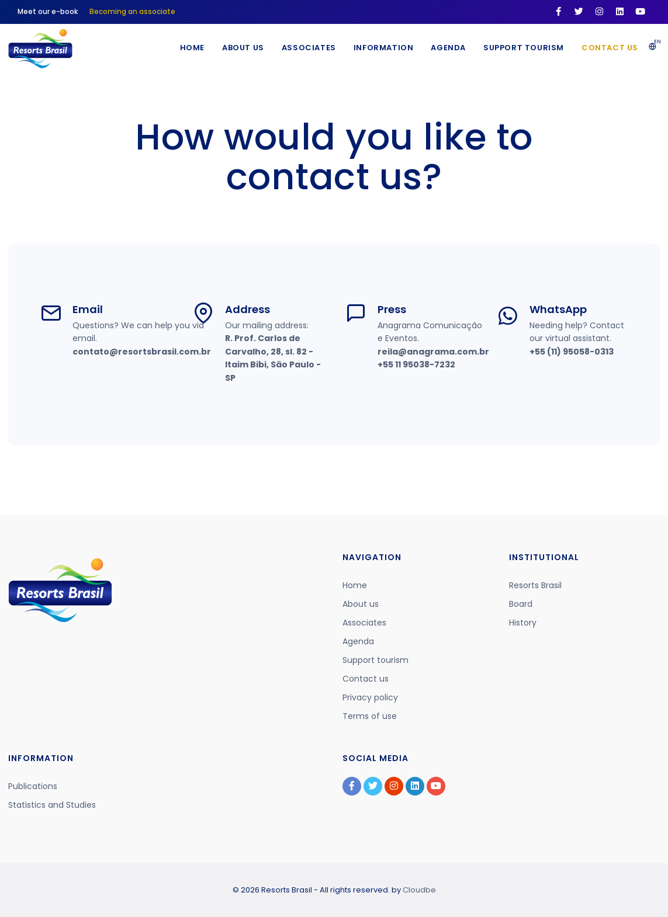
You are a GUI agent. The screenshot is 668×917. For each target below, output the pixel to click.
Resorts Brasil (535, 585)
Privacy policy (370, 697)
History (523, 622)
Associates (309, 47)
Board (520, 604)
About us (360, 604)
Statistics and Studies (52, 805)
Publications (32, 786)
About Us (243, 47)
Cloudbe (419, 889)
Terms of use (369, 716)
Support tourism (375, 660)
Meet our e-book (48, 11)
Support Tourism (523, 47)
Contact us (610, 47)
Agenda (448, 47)
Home (192, 47)
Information (384, 47)
